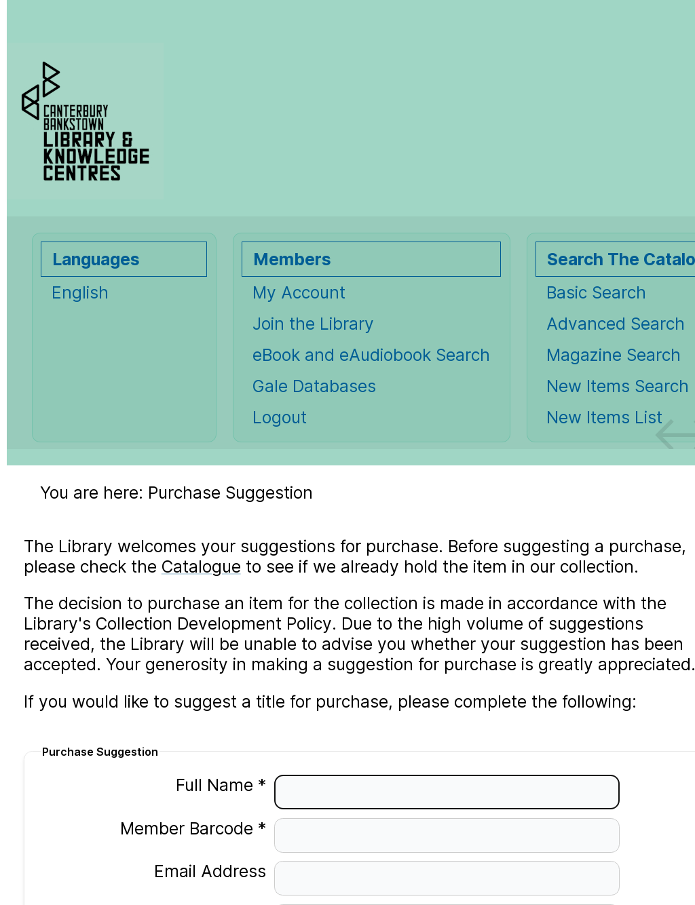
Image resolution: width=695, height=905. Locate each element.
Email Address (202, 871)
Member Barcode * (185, 828)
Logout (279, 417)
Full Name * (213, 785)
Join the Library (313, 323)
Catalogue (201, 566)
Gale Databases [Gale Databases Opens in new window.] (314, 386)
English (80, 292)
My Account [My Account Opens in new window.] (298, 292)
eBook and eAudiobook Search (371, 355)
